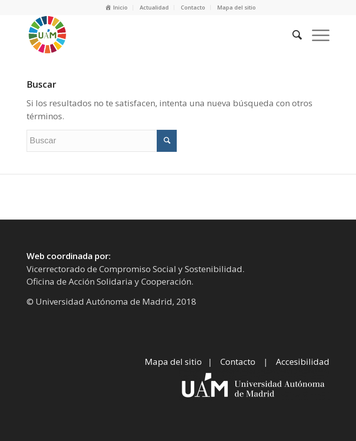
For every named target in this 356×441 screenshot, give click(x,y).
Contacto (193, 7)
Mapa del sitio (236, 7)
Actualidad (154, 7)
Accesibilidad (302, 361)
